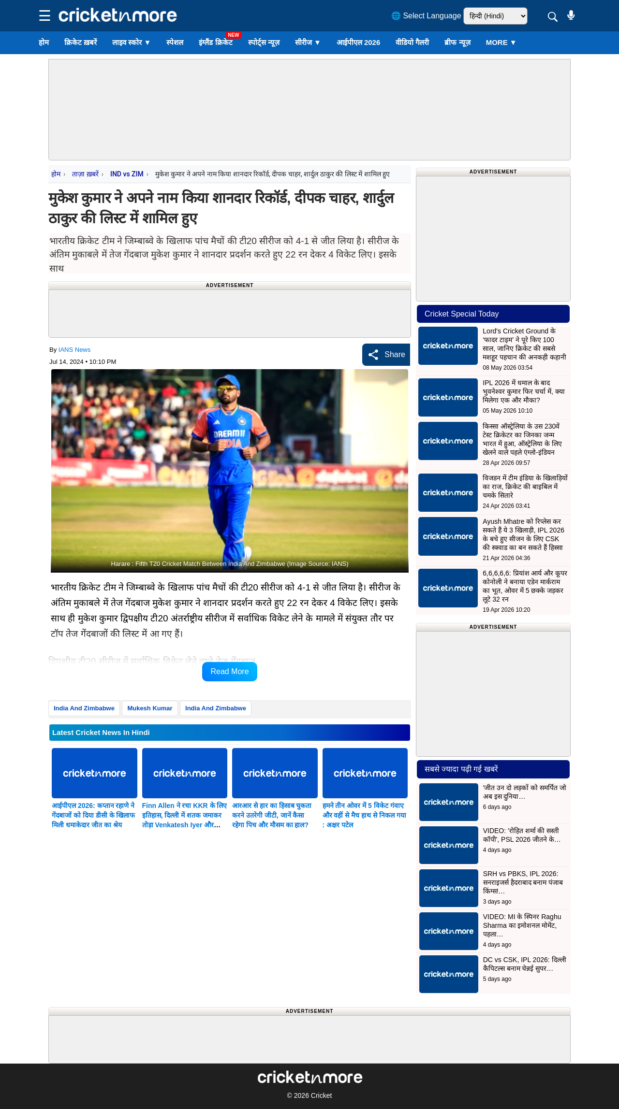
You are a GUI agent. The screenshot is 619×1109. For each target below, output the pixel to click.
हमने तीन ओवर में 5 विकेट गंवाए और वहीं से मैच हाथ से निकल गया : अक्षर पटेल (364, 815)
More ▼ (501, 42)
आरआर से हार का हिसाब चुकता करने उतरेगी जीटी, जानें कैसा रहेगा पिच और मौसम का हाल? (271, 815)
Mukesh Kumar (149, 708)
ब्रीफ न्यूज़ (457, 42)
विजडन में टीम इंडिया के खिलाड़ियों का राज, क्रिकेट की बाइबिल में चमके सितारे (525, 486)
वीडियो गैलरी (412, 42)
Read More (229, 671)
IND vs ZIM (127, 174)
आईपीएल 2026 (359, 42)
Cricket (321, 1095)
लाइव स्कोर (131, 42)
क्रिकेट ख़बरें (80, 42)
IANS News (74, 349)
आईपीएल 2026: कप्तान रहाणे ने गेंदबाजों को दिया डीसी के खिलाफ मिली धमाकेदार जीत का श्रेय (93, 815)
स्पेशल (174, 42)
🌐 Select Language (426, 16)
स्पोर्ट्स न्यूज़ (264, 42)
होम (44, 42)
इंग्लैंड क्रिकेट (215, 42)
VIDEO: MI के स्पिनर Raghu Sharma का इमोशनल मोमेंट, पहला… (522, 925)
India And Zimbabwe (84, 708)
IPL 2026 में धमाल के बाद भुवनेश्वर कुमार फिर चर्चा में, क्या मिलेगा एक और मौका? (523, 391)
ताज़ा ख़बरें (85, 174)
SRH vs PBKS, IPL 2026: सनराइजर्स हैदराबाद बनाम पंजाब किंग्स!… (523, 882)
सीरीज (308, 42)
